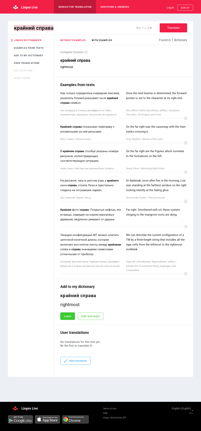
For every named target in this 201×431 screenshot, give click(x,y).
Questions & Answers (114, 7)
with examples (102, 40)
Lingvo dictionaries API (114, 417)
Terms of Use (109, 408)
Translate (173, 28)
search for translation (74, 7)
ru (138, 28)
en (150, 28)
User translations (26, 63)
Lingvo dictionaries (27, 40)
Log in (170, 7)
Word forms (22, 78)
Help (105, 413)
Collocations (23, 70)
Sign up (185, 8)
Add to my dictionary (28, 55)
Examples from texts (29, 48)
